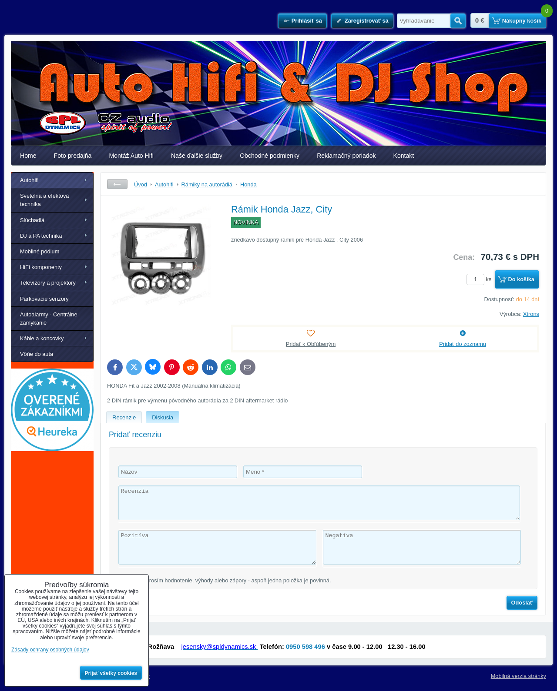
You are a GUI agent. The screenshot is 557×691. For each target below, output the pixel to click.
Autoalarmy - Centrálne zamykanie (48, 318)
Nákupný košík (521, 20)
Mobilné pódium (39, 251)
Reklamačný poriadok (346, 155)
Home (28, 155)
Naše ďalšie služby (196, 155)
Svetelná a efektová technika (44, 200)
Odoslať (522, 602)
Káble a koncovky (42, 338)
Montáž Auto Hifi (131, 155)
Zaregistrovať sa (367, 20)
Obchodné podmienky (269, 155)
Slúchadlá (32, 220)
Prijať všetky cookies (111, 673)
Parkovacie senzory (44, 299)
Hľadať (458, 20)
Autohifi (29, 180)
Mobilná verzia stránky (518, 676)
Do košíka (521, 279)
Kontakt (403, 155)
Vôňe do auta (36, 354)
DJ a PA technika (41, 236)
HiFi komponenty (41, 267)
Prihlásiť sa (307, 20)
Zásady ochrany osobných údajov (50, 650)
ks (480, 279)
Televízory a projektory (48, 282)
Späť (117, 184)
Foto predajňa (73, 155)
